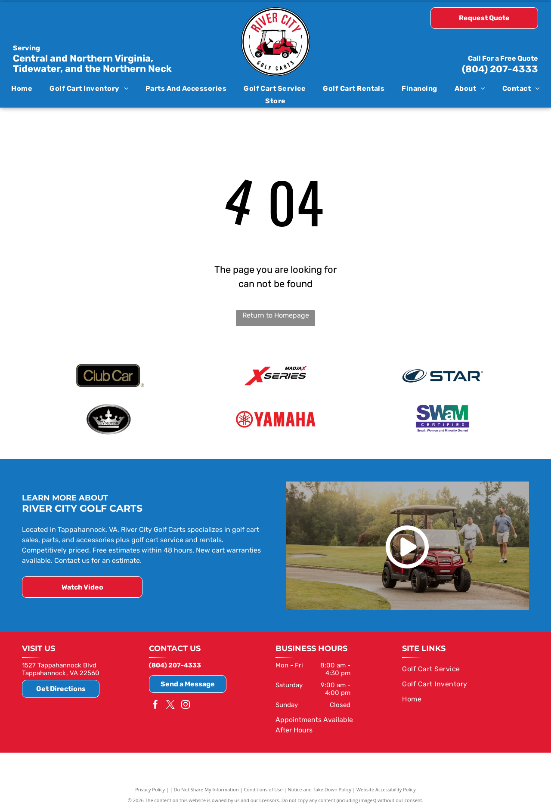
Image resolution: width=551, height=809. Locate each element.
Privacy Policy (150, 788)
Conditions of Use (263, 788)
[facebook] (155, 704)
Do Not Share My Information (206, 788)
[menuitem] (22, 88)
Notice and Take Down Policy (320, 788)
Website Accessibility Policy (386, 788)
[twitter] (170, 704)
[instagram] (185, 704)
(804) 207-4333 (500, 69)
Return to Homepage (275, 315)
